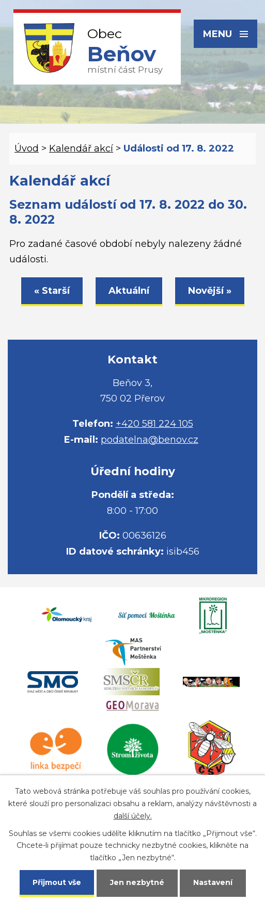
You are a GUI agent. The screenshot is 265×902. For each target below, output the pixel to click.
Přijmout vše (57, 882)
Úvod (26, 148)
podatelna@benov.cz (149, 439)
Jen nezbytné (137, 882)
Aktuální (128, 290)
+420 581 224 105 (154, 423)
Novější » (209, 290)
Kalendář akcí (81, 148)
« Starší (52, 290)
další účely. (133, 816)
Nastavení (212, 882)
